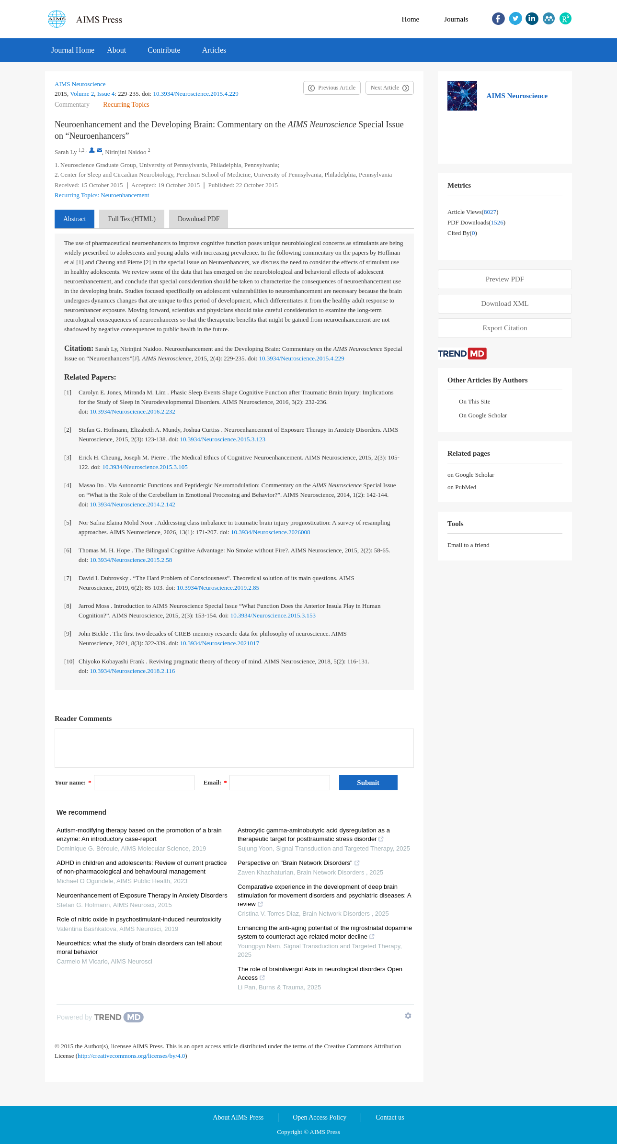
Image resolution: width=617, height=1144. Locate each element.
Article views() (472, 211)
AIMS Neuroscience (80, 84)
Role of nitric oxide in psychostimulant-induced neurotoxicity (139, 919)
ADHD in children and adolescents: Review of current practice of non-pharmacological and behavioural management (142, 867)
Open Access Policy (319, 1117)
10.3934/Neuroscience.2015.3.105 (144, 467)
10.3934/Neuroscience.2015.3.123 (222, 439)
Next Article (385, 87)
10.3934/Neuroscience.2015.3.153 (273, 615)
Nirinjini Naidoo (125, 152)
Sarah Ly (66, 152)
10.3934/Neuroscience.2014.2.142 (132, 504)
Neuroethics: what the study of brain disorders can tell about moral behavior (139, 947)
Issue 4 (105, 93)
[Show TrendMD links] (408, 1016)
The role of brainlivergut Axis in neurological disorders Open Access (320, 973)
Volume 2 (82, 93)
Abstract (74, 219)
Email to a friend (468, 545)
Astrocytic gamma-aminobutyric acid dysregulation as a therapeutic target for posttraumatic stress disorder (314, 834)
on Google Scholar (470, 474)
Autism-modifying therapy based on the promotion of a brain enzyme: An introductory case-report (139, 834)
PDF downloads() (476, 222)
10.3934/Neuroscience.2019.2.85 (218, 587)
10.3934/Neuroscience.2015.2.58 (131, 559)
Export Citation (505, 328)
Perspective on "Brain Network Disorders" (299, 862)
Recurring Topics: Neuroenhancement (102, 195)
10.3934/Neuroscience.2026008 (270, 532)
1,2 (81, 150)
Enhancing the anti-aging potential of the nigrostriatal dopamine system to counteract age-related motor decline (325, 932)
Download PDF (199, 219)
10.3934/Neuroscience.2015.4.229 (195, 93)
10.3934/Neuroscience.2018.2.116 (132, 670)
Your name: (73, 782)
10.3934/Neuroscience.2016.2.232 (132, 411)
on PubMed (461, 487)
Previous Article (336, 87)
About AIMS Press (238, 1117)
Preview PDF (505, 279)
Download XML (505, 303)
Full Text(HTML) (131, 219)
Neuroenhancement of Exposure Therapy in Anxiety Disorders (142, 895)
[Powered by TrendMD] (100, 1017)
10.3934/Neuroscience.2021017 (219, 643)
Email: (215, 782)
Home (411, 19)
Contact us (390, 1117)
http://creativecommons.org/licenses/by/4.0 (131, 1055)
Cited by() (462, 232)
